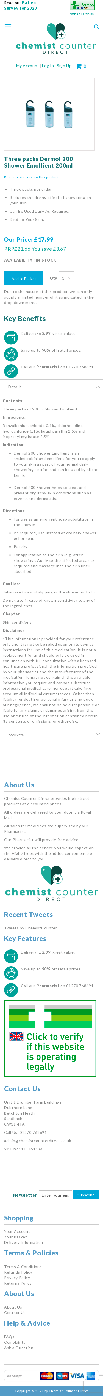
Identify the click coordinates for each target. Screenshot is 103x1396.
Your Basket (15, 1236)
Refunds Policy (18, 1272)
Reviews (16, 734)
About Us (13, 1307)
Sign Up (64, 65)
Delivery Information (23, 1242)
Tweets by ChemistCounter (30, 928)
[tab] (51, 386)
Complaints (15, 1342)
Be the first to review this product (31, 177)
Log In (48, 65)
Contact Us (15, 1312)
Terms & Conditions (23, 1266)
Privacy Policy (17, 1277)
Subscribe (85, 1194)
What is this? (82, 14)
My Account (27, 65)
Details (15, 386)
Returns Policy (18, 1283)
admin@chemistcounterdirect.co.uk (37, 1140)
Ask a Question (19, 1347)
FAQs (9, 1336)
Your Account (17, 1231)
